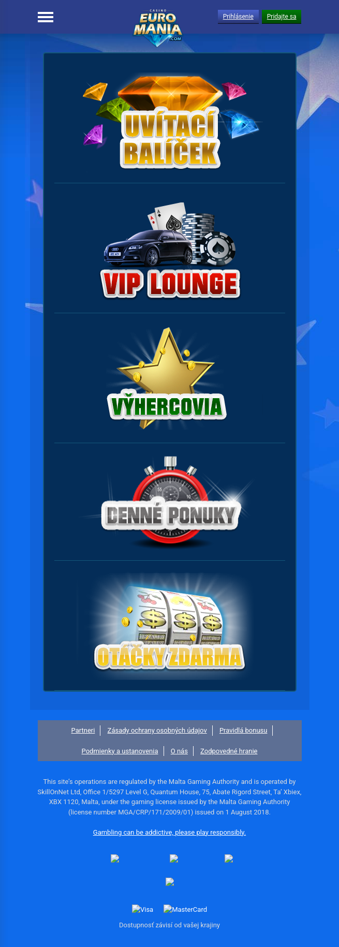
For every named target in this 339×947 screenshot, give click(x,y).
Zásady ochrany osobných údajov (157, 730)
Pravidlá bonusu (243, 730)
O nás (179, 751)
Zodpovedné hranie (228, 751)
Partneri (83, 730)
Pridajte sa (282, 16)
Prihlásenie (238, 16)
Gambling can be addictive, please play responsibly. (169, 832)
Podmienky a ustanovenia (120, 751)
